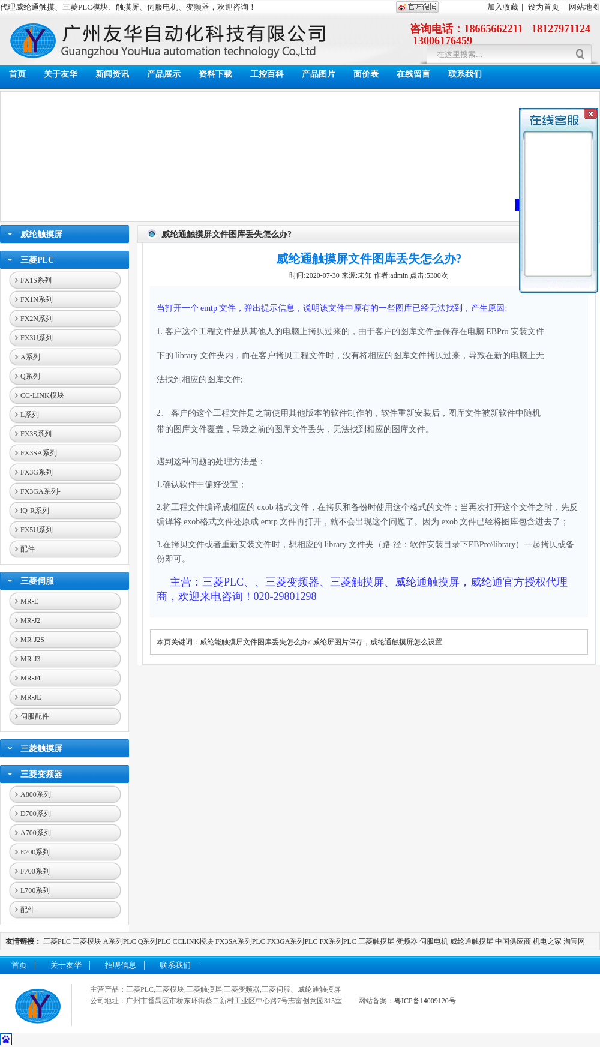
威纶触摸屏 (41, 234)
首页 (17, 74)
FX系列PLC (338, 941)
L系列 (29, 414)
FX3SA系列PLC (240, 941)
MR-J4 (30, 678)
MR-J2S (32, 639)
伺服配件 (34, 716)
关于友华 (60, 74)
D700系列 (35, 813)
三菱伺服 (37, 581)
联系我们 (465, 74)
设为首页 (543, 6)
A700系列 (35, 833)
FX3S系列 (36, 434)
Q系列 (30, 376)
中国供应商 (513, 941)
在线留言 (413, 74)
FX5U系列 (36, 530)
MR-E (29, 601)
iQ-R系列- (36, 510)
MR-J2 (30, 620)
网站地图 (584, 6)
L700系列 (35, 890)
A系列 (30, 357)
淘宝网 (574, 941)
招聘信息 (120, 965)
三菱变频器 (41, 774)
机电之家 (547, 941)
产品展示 (164, 74)
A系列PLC (119, 941)
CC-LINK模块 (42, 395)
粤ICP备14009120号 (425, 1001)
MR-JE (30, 697)
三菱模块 (87, 941)
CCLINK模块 (193, 941)
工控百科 (267, 74)
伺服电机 (433, 941)
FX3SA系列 (38, 453)
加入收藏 (502, 6)
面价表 (366, 74)
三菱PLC (37, 260)
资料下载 (215, 74)
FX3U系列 (36, 338)
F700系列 (35, 871)
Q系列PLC (154, 941)
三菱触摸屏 (41, 748)
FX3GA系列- (40, 491)
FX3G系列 (36, 472)
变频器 (407, 941)
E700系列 (35, 852)
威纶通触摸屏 (471, 941)
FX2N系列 (36, 318)
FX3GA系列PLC (292, 941)
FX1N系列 (36, 299)
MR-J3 (30, 659)
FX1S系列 (36, 280)
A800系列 (35, 794)
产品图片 (318, 74)
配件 (27, 549)
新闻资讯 (112, 74)
